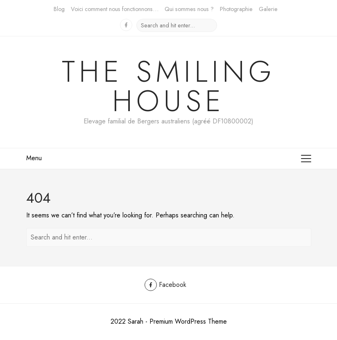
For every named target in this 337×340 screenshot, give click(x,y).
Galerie (268, 9)
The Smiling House (169, 86)
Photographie (236, 9)
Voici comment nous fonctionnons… (114, 9)
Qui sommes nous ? (189, 9)
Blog (59, 9)
